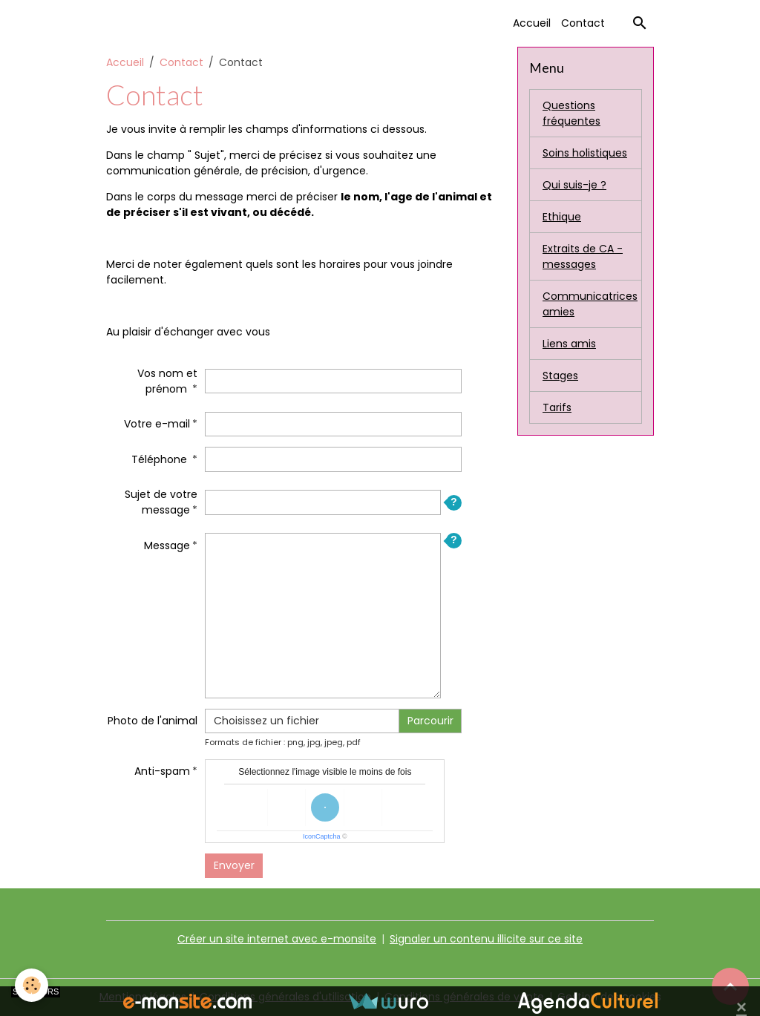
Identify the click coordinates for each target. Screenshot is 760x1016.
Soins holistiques (585, 152)
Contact (583, 23)
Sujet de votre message (161, 502)
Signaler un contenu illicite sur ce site (486, 938)
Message (167, 545)
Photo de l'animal (152, 720)
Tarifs (557, 407)
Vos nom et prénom (167, 381)
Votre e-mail (157, 423)
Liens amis (569, 343)
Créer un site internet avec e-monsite (276, 938)
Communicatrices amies (590, 304)
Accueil (532, 23)
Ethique (562, 216)
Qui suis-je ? (574, 184)
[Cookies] (31, 985)
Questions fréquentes (571, 113)
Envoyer (234, 865)
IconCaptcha (322, 836)
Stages (560, 375)
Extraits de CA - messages (583, 256)
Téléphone (160, 459)
